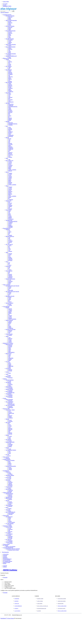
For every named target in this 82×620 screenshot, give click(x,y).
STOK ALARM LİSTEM (62, 605)
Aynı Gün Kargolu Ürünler (10, 588)
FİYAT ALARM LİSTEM (62, 610)
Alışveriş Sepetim (5, 12)
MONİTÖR (16, 601)
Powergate (5, 577)
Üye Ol (4, 4)
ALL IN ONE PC (17, 610)
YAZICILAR (16, 603)
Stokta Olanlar (8, 584)
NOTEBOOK (16, 598)
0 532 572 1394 (7, 615)
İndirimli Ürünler (8, 581)
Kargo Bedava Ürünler (9, 585)
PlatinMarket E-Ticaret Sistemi (7, 618)
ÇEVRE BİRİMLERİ (18, 605)
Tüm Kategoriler (5, 552)
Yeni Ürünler (7, 583)
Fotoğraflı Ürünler (8, 587)
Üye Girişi (5, 3)
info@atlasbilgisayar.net (17, 615)
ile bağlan (7, 6)
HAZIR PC (16, 608)
